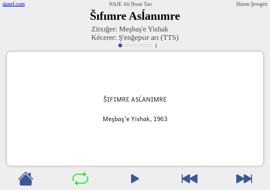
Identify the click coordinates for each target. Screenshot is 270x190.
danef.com (14, 4)
